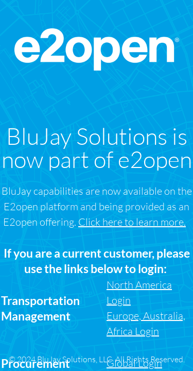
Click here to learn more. (132, 221)
